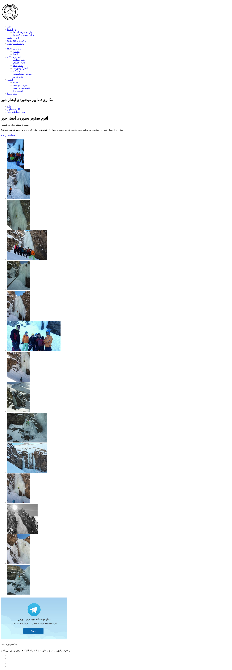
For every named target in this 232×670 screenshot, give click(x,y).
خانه (9, 26)
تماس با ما (12, 93)
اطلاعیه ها (18, 65)
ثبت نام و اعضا (14, 48)
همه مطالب (19, 60)
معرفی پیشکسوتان (22, 74)
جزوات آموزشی (21, 85)
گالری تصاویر (13, 109)
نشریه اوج (18, 90)
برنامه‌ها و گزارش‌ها (16, 40)
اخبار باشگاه (19, 62)
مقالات (16, 71)
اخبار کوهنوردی (20, 68)
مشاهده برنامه (8, 135)
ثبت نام (16, 51)
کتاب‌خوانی (18, 76)
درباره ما (11, 29)
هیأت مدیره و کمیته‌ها (23, 35)
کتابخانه (16, 82)
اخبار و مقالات (14, 57)
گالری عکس (13, 38)
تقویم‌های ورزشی (21, 88)
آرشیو (10, 79)
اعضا (15, 54)
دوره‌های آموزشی (15, 43)
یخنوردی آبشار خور (16, 112)
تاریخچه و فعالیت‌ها (22, 32)
